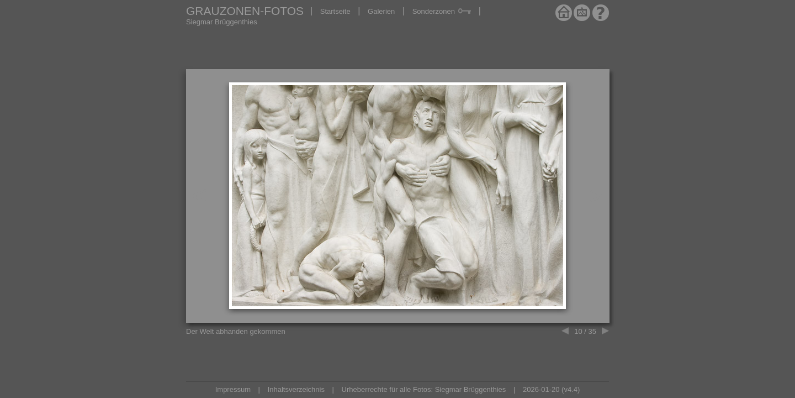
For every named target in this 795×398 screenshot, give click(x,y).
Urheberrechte (365, 389)
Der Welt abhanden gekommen (235, 331)
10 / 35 (585, 331)
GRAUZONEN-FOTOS (245, 10)
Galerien (381, 11)
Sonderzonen (441, 11)
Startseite (335, 11)
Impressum (233, 389)
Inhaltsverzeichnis (296, 389)
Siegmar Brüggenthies (221, 22)
